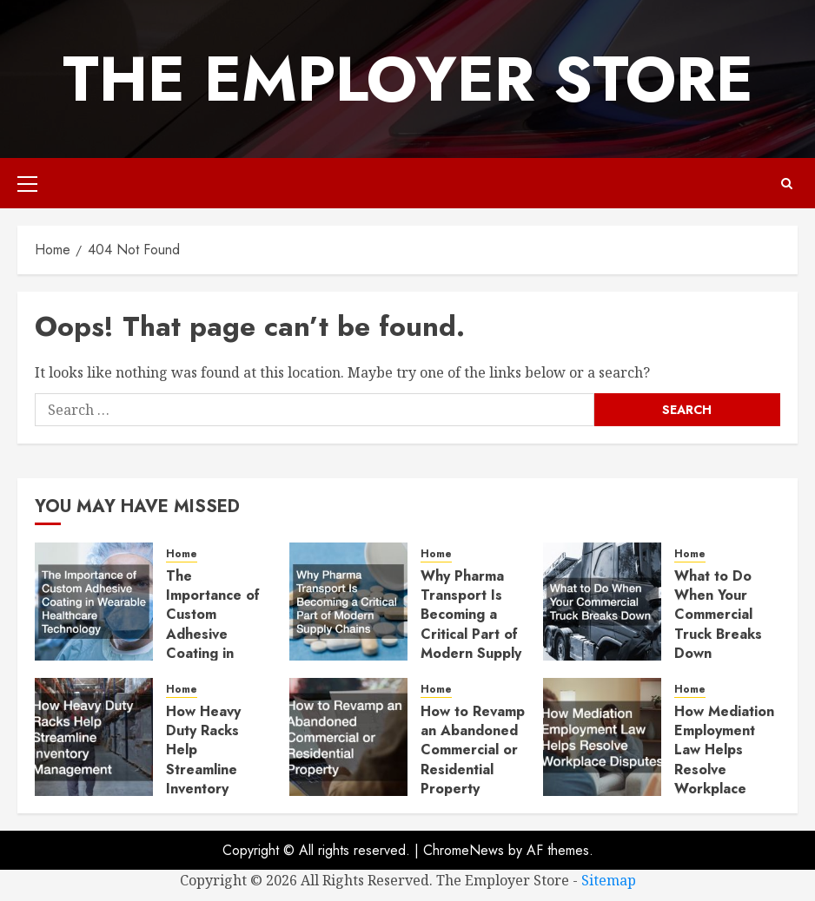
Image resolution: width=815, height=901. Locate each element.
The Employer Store (408, 79)
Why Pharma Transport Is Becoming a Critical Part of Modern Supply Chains (471, 624)
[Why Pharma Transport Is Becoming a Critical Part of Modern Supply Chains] (348, 602)
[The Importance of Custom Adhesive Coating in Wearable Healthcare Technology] (94, 602)
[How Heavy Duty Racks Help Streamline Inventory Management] (94, 737)
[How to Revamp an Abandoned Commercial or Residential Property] (348, 737)
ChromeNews (463, 850)
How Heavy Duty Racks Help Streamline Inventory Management (209, 760)
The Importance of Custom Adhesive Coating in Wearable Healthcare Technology (213, 644)
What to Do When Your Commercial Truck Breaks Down (718, 615)
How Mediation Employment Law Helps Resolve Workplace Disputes (724, 760)
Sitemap (608, 880)
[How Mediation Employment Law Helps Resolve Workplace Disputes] (602, 737)
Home (181, 554)
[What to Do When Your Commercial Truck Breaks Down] (602, 602)
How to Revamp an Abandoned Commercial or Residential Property (473, 750)
